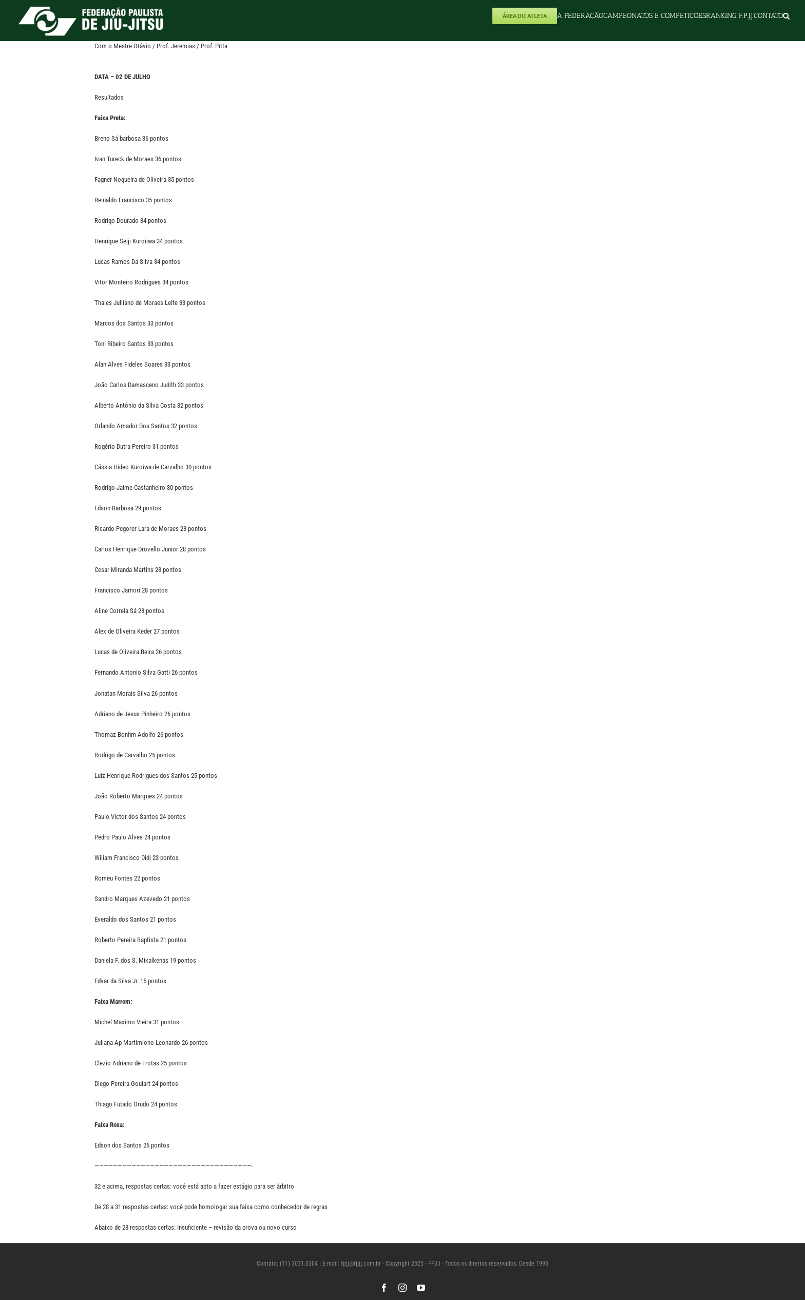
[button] (786, 15)
